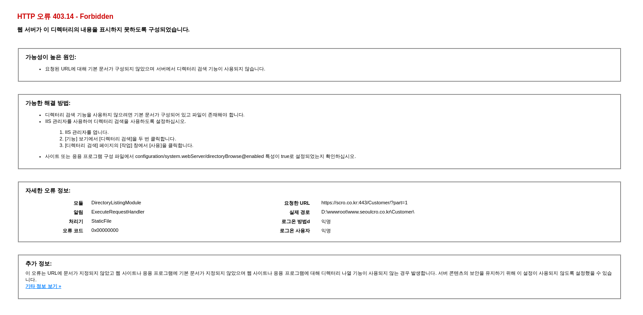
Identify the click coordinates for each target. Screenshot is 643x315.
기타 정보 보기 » (43, 286)
